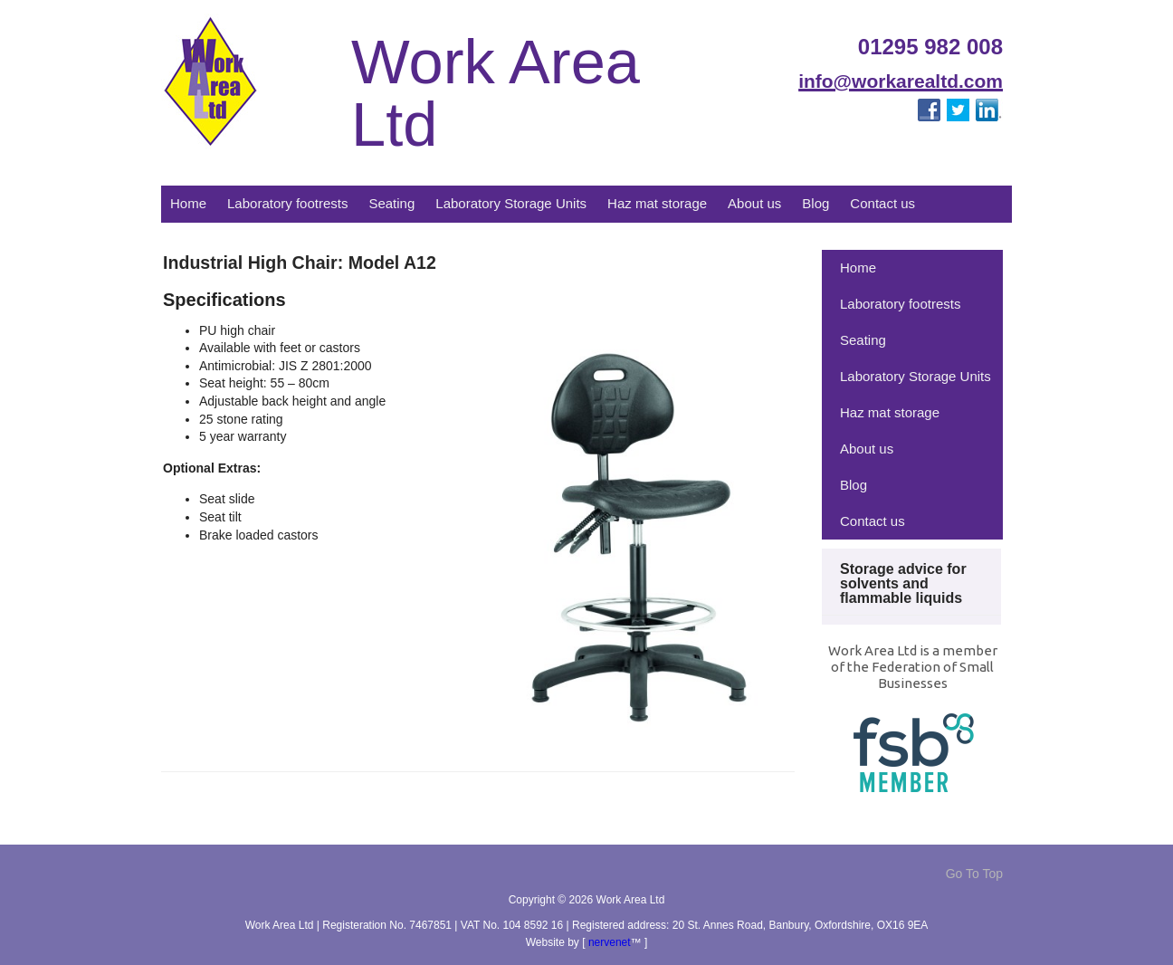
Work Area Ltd (495, 94)
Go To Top (974, 873)
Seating (391, 203)
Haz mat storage (657, 203)
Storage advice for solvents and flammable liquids (903, 583)
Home (188, 203)
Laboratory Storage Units (510, 203)
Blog (815, 203)
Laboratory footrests (287, 203)
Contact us (882, 203)
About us (754, 203)
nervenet (609, 942)
